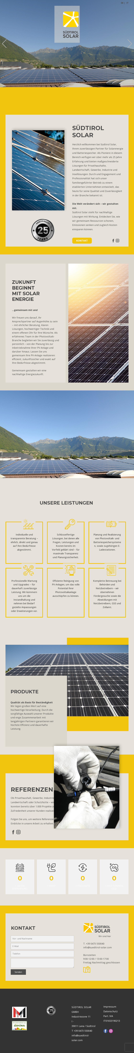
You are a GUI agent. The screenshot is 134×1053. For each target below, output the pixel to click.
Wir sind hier (105, 936)
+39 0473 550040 (95, 943)
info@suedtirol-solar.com (97, 947)
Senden (18, 972)
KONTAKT (82, 240)
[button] (4, 43)
